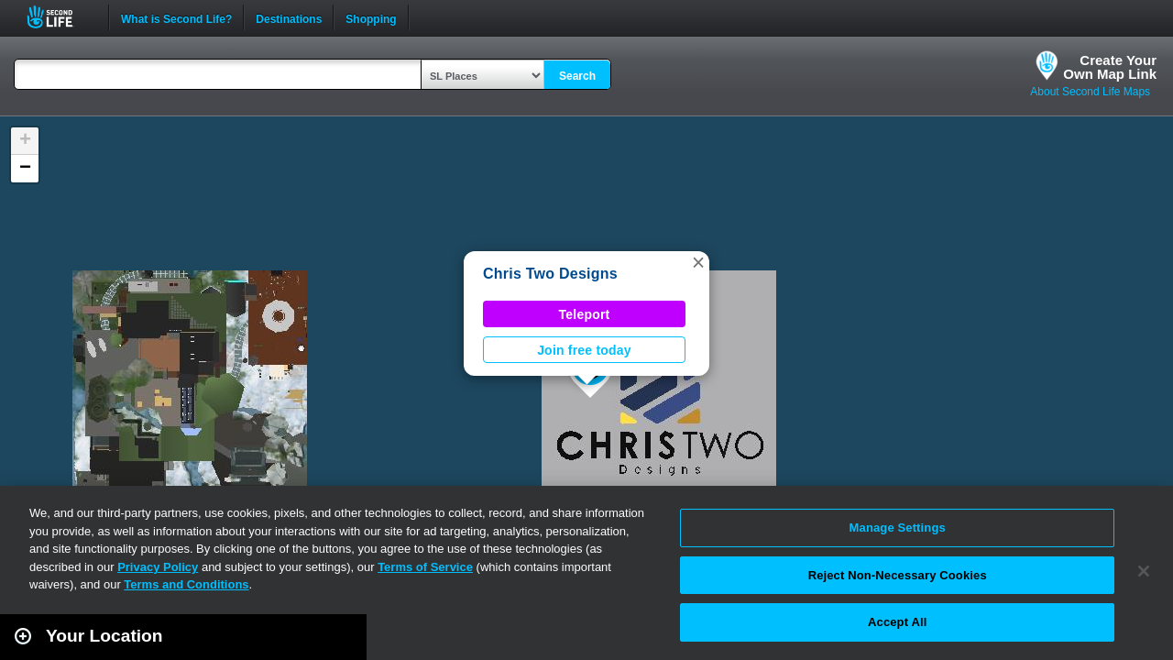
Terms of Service (425, 567)
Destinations (289, 17)
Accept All (897, 622)
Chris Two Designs (550, 273)
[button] (698, 262)
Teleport (584, 314)
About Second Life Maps (1090, 91)
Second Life (60, 17)
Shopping (370, 17)
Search (577, 76)
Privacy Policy (157, 567)
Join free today (584, 350)
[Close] (1144, 571)
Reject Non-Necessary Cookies (897, 575)
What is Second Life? (176, 17)
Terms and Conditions (186, 584)
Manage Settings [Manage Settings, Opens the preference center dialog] (898, 527)
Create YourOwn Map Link (1110, 67)
